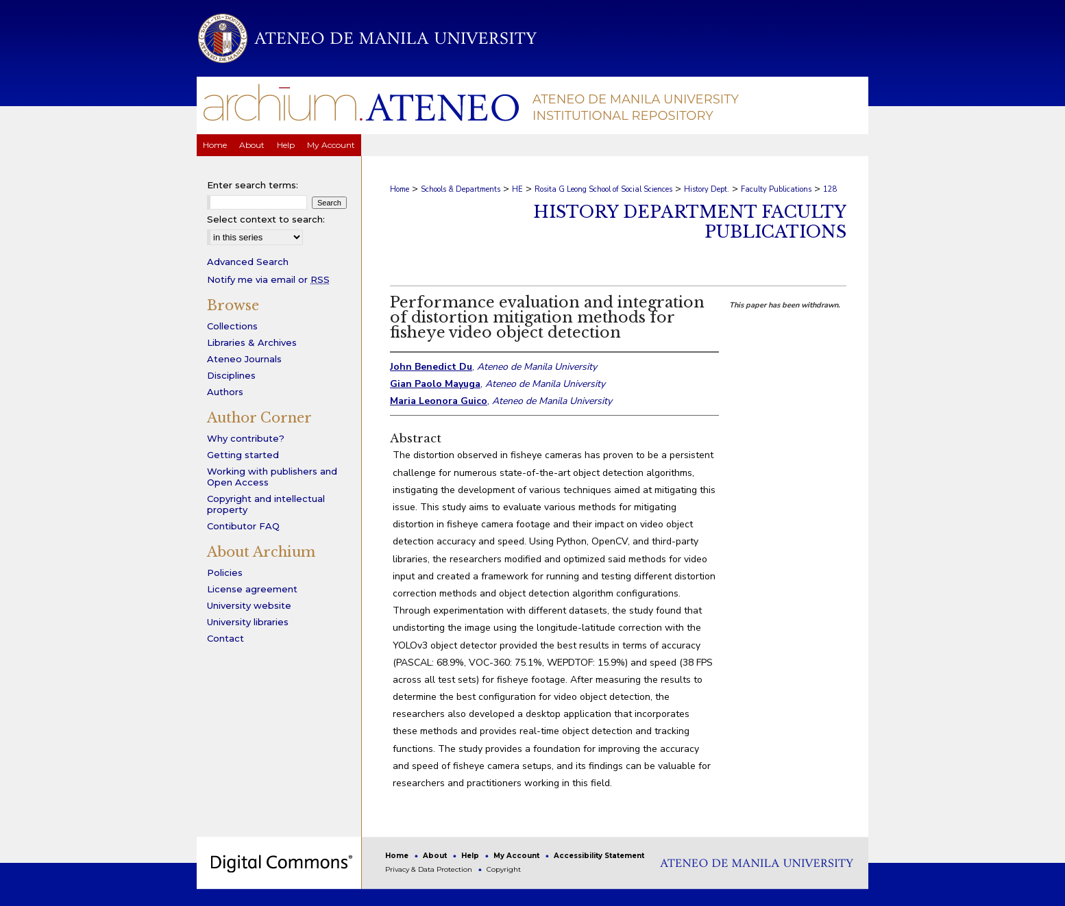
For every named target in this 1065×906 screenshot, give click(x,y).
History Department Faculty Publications (689, 222)
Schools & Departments (460, 189)
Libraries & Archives (252, 342)
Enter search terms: (252, 184)
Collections (232, 325)
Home (399, 189)
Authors (225, 391)
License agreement (252, 588)
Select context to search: (266, 219)
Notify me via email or (268, 279)
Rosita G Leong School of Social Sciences (603, 189)
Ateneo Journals (244, 358)
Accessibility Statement (599, 855)
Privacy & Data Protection (429, 869)
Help (471, 855)
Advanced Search (248, 261)
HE (517, 189)
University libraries (248, 621)
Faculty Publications (776, 189)
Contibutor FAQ (243, 525)
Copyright (504, 869)
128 (830, 189)
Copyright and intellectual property (266, 504)
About (436, 855)
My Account (517, 855)
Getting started (243, 454)
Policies (225, 572)
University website (249, 605)
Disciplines (231, 375)
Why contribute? (245, 438)
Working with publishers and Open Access (272, 477)
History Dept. (706, 189)
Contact (225, 638)
